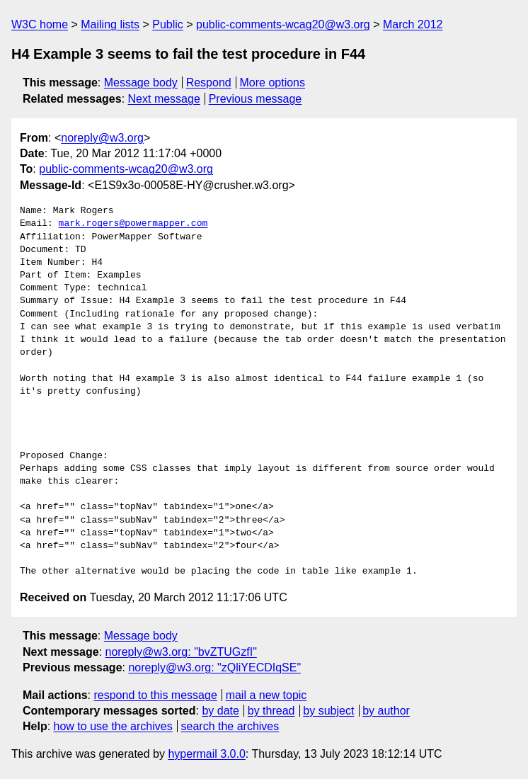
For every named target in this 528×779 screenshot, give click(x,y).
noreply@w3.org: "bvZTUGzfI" (181, 652)
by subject (328, 711)
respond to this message (155, 695)
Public (167, 24)
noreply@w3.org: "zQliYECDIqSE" (214, 667)
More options (273, 82)
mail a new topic (266, 695)
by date (220, 711)
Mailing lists (110, 24)
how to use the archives (113, 726)
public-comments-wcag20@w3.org (283, 24)
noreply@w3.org (102, 138)
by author (386, 711)
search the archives (230, 726)
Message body (141, 82)
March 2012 (413, 24)
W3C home (39, 24)
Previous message (255, 99)
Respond (208, 82)
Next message (164, 99)
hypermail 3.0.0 (206, 754)
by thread (271, 711)
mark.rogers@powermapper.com (133, 223)
